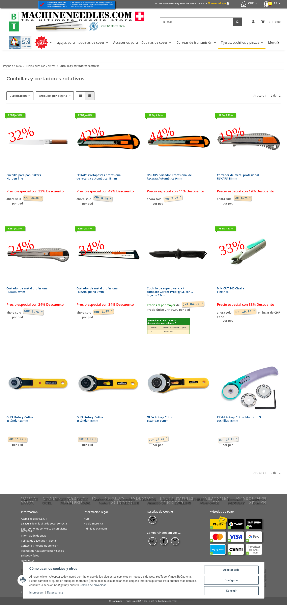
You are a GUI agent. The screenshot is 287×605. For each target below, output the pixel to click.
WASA (85, 503)
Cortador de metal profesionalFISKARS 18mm (238, 176)
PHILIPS (199, 500)
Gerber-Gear (103, 500)
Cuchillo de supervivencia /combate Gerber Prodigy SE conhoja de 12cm (170, 292)
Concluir (231, 590)
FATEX (82, 500)
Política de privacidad (93, 585)
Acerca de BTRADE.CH (34, 518)
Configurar (231, 580)
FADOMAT (236, 503)
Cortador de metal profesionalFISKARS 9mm (27, 290)
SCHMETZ (29, 500)
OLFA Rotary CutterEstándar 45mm (90, 419)
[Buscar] (196, 22)
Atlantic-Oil (156, 503)
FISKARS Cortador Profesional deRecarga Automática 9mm (169, 176)
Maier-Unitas (209, 503)
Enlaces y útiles (30, 555)
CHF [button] (251, 3)
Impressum (36, 592)
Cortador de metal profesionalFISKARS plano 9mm (97, 290)
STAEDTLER (128, 503)
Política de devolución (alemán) (39, 540)
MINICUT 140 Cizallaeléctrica (230, 290)
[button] (253, 22)
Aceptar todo (231, 569)
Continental (257, 500)
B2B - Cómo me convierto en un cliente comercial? (44, 529)
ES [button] (275, 3)
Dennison (259, 503)
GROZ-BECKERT (57, 500)
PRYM (217, 500)
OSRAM (167, 500)
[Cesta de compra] (271, 22)
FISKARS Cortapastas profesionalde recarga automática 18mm (99, 176)
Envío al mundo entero (56, 4)
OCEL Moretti (57, 503)
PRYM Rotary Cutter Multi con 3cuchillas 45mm (239, 419)
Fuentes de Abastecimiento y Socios (42, 550)
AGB (86, 518)
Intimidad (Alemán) (95, 528)
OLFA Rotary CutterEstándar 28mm (19, 419)
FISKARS (148, 500)
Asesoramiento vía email (57, 6)
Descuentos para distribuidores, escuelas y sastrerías (91, 2)
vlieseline (127, 500)
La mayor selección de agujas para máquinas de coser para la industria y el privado (91, 5)
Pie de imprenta (93, 523)
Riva (183, 500)
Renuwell (235, 500)
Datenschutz (55, 592)
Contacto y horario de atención (39, 545)
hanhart (104, 503)
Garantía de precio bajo (57, 2)
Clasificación (18, 96)
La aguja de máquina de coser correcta (44, 523)
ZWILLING (182, 503)
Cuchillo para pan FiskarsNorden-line (23, 176)
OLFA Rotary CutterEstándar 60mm (160, 419)
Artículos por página (53, 96)
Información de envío (34, 535)
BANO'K (27, 503)
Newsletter (27, 560)
